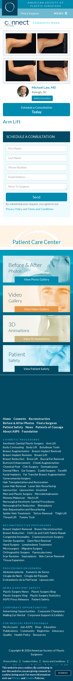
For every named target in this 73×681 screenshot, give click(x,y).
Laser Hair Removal (14, 486)
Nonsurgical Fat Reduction (19, 505)
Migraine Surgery (32, 548)
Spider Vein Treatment (17, 513)
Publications (10, 630)
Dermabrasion (49, 466)
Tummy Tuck (27, 517)
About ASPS (11, 431)
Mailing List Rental (14, 615)
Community (27, 630)
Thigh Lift (61, 513)
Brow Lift (32, 458)
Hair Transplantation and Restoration (25, 482)
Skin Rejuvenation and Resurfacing (24, 509)
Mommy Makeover (14, 497)
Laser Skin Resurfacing (42, 486)
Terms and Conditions (40, 209)
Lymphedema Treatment (37, 544)
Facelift (62, 470)
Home (7, 418)
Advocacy (58, 630)
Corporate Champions (51, 611)
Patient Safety (13, 427)
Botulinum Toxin (50, 447)
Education (50, 627)
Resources (39, 634)
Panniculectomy (42, 552)
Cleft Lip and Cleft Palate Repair (46, 533)
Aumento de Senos (37, 572)
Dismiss (63, 673)
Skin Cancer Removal (51, 556)
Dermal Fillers (11, 470)
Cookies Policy (30, 661)
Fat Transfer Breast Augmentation (44, 474)
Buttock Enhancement (16, 462)
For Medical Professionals (25, 623)
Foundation (30, 431)
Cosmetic (19, 418)
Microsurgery (11, 548)
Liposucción (47, 579)
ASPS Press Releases (16, 599)
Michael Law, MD (44, 87)
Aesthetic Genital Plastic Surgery (23, 443)
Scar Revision (11, 556)
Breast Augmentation (16, 451)
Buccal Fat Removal (52, 458)
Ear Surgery (29, 470)
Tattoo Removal (42, 513)
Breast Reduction (13, 458)
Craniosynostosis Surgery (47, 536)
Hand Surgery (11, 544)
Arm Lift (51, 443)
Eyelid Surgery (46, 470)
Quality (7, 634)
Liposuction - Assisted (33, 490)
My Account (10, 627)
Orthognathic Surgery (16, 552)
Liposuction (10, 490)
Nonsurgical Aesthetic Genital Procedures (29, 501)
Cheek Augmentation (46, 462)
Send (36, 197)
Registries (43, 630)
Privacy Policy (14, 209)
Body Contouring (13, 447)
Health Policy (22, 634)
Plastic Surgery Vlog (15, 595)
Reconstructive (39, 418)
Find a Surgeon (30, 13)
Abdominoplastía (13, 572)
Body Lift (31, 447)
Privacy (16, 678)
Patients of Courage (49, 427)
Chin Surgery (30, 466)
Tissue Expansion (13, 560)
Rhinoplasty (45, 505)
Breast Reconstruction (48, 529)
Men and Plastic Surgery (17, 493)
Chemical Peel (11, 466)
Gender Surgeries (14, 540)
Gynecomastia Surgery (17, 478)
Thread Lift (10, 517)
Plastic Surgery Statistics (45, 595)
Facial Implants (12, 474)
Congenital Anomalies (16, 536)
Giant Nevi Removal (39, 540)
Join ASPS (26, 627)
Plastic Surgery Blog (43, 591)
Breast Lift (40, 455)
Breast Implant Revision (17, 455)
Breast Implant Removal (46, 451)
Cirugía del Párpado (36, 575)
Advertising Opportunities (19, 611)
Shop (38, 627)
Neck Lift (33, 497)
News (29, 427)
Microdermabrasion (46, 493)
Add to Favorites (42, 98)
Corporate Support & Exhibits (46, 615)
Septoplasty (29, 556)
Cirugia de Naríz (12, 575)
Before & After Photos (18, 423)
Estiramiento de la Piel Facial (20, 579)
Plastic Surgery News (16, 591)
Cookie (30, 678)
